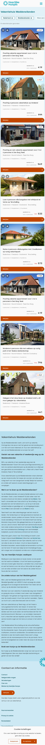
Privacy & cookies (7, 715)
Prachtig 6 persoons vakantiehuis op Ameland (20, 103)
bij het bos (36, 538)
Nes (7, 509)
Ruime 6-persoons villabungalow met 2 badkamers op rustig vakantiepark (22, 250)
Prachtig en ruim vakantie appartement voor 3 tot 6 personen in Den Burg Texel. (22, 151)
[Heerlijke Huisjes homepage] (11, 3)
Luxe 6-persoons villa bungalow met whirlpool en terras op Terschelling (21, 201)
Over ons (4, 683)
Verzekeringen (6, 680)
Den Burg (35, 527)
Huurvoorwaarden (7, 710)
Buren (27, 509)
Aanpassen (14, 741)
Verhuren (6, 692)
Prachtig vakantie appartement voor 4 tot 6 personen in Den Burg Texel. (20, 54)
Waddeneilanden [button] (24, 18)
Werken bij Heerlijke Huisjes (10, 686)
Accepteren (27, 741)
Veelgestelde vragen (8, 677)
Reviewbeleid (5, 721)
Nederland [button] (7, 18)
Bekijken (5, 73)
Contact (4, 675)
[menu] (41, 3)
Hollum (35, 499)
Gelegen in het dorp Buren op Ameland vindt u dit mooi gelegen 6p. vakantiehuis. (22, 399)
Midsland (19, 538)
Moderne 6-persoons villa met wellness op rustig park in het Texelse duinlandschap (21, 350)
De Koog (21, 529)
